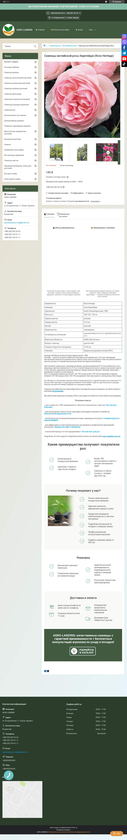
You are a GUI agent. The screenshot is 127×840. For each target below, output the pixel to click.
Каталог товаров (11, 62)
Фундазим (75, 427)
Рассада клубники (11, 67)
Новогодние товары (12, 179)
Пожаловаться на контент (57, 832)
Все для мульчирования (14, 155)
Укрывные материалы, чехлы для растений (17, 167)
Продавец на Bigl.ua (63, 830)
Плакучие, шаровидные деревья (17, 126)
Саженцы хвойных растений (15, 89)
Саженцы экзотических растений (17, 78)
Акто (64, 427)
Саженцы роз (55, 46)
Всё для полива (10, 174)
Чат (116, 834)
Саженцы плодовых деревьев (16, 105)
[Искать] (35, 46)
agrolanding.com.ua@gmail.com (16, 223)
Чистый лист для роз (91, 432)
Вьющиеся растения (12, 139)
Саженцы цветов (11, 160)
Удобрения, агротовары (14, 150)
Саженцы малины (11, 72)
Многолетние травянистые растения (15, 132)
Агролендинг (57, 391)
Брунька (58, 427)
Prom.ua (74, 827)
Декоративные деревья (14, 121)
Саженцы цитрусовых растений (17, 83)
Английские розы (70, 46)
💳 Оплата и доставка (60, 30)
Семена (7, 145)
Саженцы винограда (12, 94)
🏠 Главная (40, 30)
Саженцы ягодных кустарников (17, 99)
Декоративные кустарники (15, 115)
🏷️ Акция (79, 30)
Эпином (47, 414)
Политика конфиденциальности (79, 832)
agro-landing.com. (110, 436)
